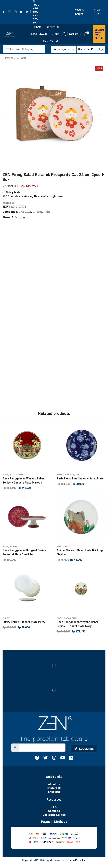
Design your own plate (99, 33)
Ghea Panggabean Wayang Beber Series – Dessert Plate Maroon (23, 480)
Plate (47, 211)
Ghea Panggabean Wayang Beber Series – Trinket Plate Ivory (77, 624)
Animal (60, 546)
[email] (42, 747)
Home (37, 27)
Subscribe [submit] (84, 748)
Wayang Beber (16, 475)
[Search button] (101, 49)
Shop (55, 34)
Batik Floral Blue (65, 475)
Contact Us (51, 40)
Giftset (21, 57)
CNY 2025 (25, 211)
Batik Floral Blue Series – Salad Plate (80, 478)
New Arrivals (38, 34)
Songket (14, 546)
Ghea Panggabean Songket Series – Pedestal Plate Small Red (25, 552)
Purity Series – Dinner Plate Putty (24, 622)
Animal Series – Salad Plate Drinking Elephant (80, 552)
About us (52, 27)
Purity (6, 618)
